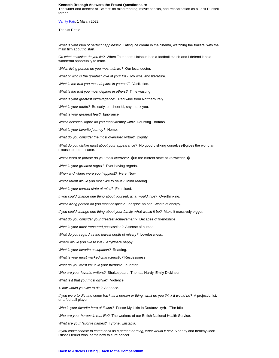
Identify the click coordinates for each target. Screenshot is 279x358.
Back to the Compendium (122, 351)
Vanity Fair (67, 21)
